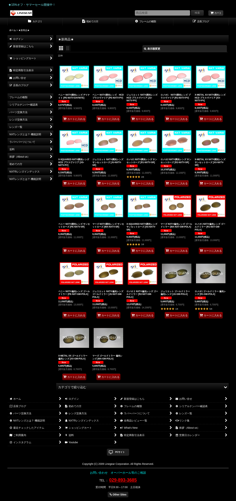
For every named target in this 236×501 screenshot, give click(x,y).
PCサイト (120, 452)
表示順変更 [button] (152, 48)
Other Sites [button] (118, 494)
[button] (142, 387)
